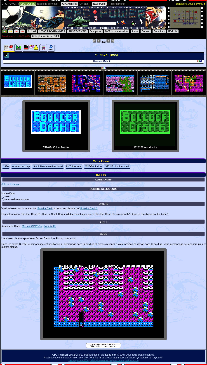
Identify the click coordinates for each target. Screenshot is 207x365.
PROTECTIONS (77, 31)
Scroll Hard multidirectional (48, 166)
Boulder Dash (45, 208)
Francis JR (50, 226)
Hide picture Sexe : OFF (45, 36)
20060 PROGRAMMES (52, 31)
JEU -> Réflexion (10, 184)
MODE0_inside (93, 166)
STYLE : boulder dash (117, 166)
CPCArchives (69, 3)
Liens (135, 31)
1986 (6, 166)
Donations (159, 31)
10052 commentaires (116, 31)
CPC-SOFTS (27, 3)
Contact (146, 31)
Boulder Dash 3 (88, 208)
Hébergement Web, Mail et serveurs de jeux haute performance (103, 360)
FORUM (172, 31)
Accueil (32, 31)
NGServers (99, 3)
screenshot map (21, 166)
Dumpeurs (95, 31)
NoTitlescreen (74, 166)
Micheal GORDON (32, 226)
